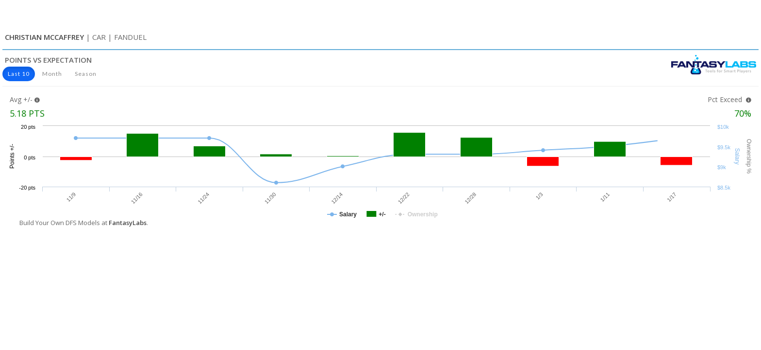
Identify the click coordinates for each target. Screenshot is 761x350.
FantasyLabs (128, 222)
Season (86, 73)
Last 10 (19, 73)
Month (52, 73)
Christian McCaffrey (44, 37)
